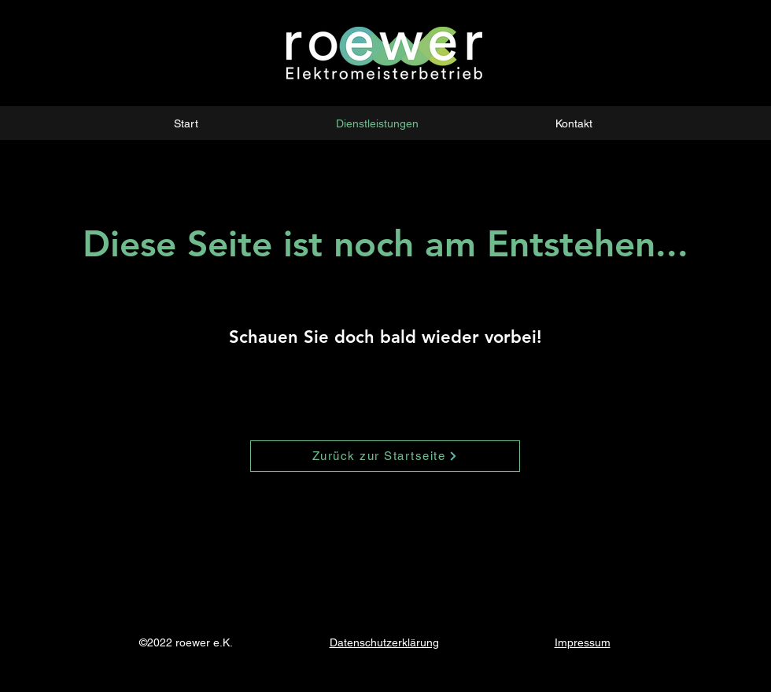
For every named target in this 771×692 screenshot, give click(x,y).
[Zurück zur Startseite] (385, 456)
